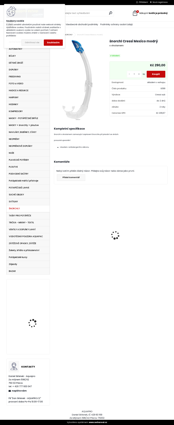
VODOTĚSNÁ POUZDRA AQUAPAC (26, 236)
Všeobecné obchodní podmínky (82, 24)
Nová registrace (160, 2)
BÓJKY (12, 55)
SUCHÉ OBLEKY (16, 194)
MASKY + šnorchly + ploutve (24, 125)
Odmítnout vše (32, 42)
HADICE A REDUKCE (18, 90)
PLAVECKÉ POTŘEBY (19, 159)
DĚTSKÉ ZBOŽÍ (16, 62)
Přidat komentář (71, 177)
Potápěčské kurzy (18, 257)
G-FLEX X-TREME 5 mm (35, 339)
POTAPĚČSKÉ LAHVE (19, 187)
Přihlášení (143, 2)
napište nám (19, 390)
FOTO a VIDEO (16, 83)
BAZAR (12, 271)
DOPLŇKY (13, 69)
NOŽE (11, 153)
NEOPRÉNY (14, 139)
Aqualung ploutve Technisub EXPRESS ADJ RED (35, 320)
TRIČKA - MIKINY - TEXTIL (21, 222)
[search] (110, 13)
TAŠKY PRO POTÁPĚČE (20, 215)
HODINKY (13, 104)
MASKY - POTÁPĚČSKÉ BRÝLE (23, 118)
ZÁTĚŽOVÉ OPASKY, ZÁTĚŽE (22, 243)
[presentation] (55, 230)
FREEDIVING (15, 76)
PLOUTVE (13, 166)
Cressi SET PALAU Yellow (35, 297)
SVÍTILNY (13, 201)
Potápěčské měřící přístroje (23, 180)
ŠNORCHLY (14, 208)
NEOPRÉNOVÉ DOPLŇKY (20, 146)
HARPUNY (13, 97)
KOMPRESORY (16, 111)
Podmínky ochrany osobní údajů (116, 24)
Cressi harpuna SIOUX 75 (69, 229)
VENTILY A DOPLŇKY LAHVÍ (22, 229)
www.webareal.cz (98, 422)
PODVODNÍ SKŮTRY (18, 173)
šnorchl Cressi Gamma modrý (149, 256)
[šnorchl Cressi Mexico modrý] (77, 79)
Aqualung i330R (102, 246)
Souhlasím (53, 42)
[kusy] (134, 74)
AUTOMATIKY (15, 49)
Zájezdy (13, 264)
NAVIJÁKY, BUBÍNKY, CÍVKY (22, 132)
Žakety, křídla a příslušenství (24, 250)
